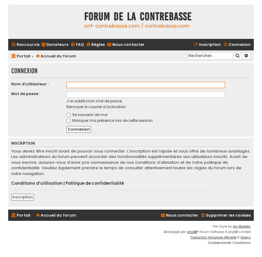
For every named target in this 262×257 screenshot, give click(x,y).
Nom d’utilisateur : (30, 84)
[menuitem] (54, 45)
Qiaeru (245, 237)
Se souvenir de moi (86, 114)
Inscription (22, 197)
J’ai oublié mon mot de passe (94, 101)
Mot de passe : (25, 93)
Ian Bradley (242, 226)
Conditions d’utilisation (37, 183)
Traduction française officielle (213, 237)
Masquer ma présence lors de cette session (109, 120)
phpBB (192, 232)
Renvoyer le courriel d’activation (96, 107)
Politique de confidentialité (95, 183)
